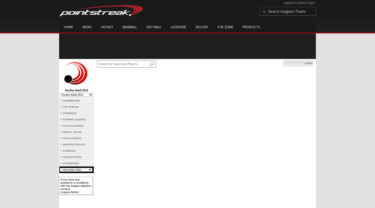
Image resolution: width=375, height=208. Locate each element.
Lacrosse (178, 27)
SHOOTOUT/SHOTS (74, 144)
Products (251, 27)
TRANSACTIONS (72, 157)
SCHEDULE (69, 151)
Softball (153, 27)
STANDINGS (70, 113)
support (289, 3)
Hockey (107, 27)
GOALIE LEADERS (73, 125)
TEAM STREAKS (72, 138)
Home (68, 27)
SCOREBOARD (71, 100)
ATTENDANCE (71, 163)
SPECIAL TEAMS (72, 132)
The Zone (225, 27)
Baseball (130, 27)
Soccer (202, 27)
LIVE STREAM (71, 107)
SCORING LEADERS (74, 119)
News (87, 27)
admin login (306, 3)
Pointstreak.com (101, 11)
